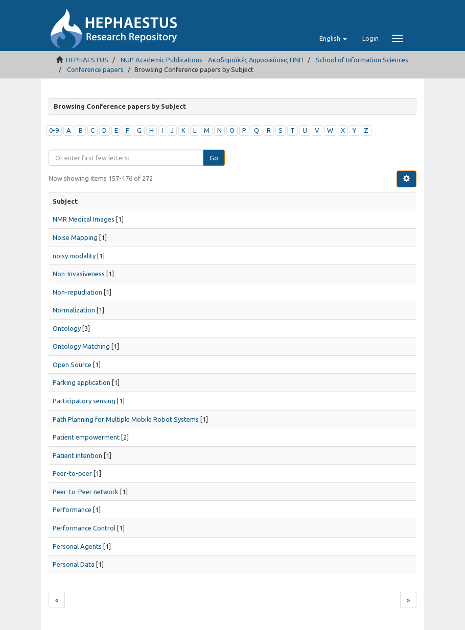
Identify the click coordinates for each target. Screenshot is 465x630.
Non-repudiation (77, 292)
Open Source (72, 364)
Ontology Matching (81, 346)
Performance (72, 509)
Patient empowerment (86, 437)
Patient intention (77, 455)
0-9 (54, 130)
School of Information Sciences (362, 59)
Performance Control (84, 527)
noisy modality (74, 255)
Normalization (74, 309)
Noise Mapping (75, 237)
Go (214, 157)
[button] (333, 38)
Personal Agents (77, 546)
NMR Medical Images (83, 219)
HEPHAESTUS (87, 59)
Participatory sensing (84, 400)
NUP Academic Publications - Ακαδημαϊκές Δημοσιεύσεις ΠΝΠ (212, 59)
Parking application (81, 382)
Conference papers (95, 69)
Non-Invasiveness (79, 273)
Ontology (67, 328)
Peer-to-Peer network (86, 491)
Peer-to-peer (72, 473)
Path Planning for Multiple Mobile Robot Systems (126, 419)
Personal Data (74, 564)
